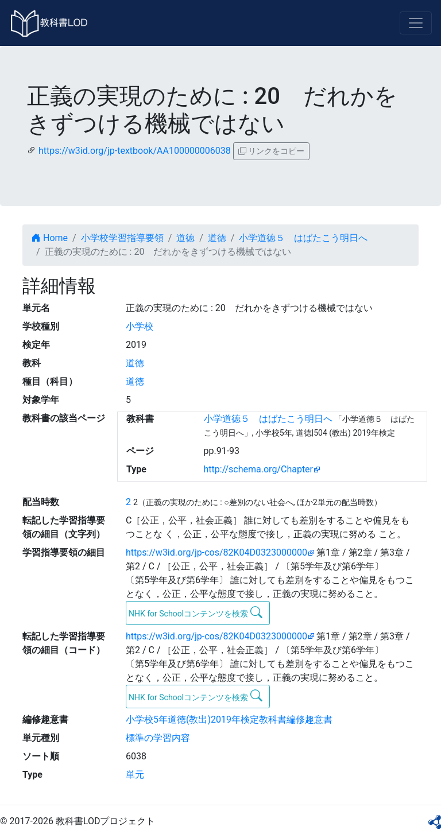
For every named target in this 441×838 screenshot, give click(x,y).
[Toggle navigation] (416, 22)
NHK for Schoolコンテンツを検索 (195, 612)
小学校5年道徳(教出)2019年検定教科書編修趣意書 (229, 719)
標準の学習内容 (158, 737)
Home (50, 237)
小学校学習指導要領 (122, 237)
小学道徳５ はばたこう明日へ (303, 237)
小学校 (139, 326)
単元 (135, 774)
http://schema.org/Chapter (259, 469)
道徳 (185, 237)
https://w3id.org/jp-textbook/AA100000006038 (134, 150)
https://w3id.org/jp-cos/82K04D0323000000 (216, 552)
